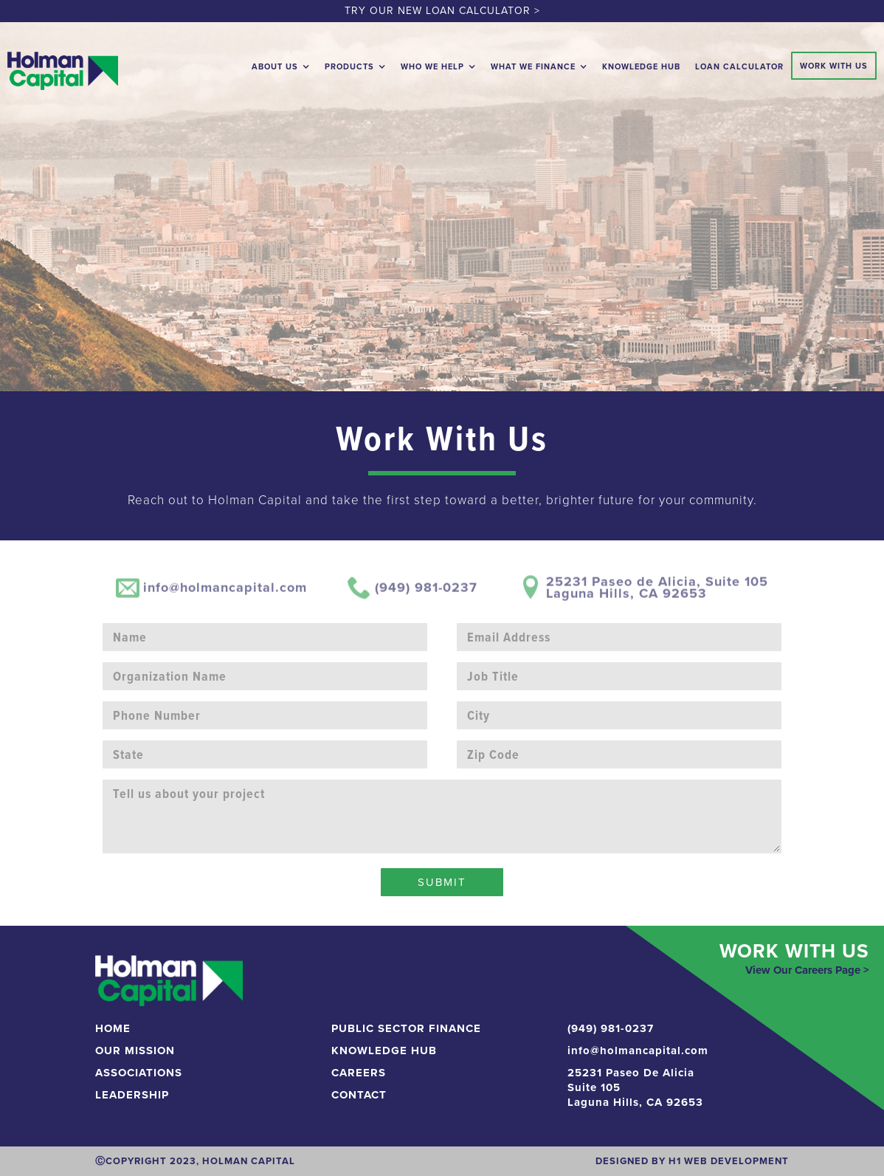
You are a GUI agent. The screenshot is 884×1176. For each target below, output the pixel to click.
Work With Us (834, 66)
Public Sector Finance (406, 1028)
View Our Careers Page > (807, 970)
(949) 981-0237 (610, 1028)
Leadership (132, 1094)
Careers (358, 1072)
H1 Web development (729, 1161)
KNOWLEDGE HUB (384, 1050)
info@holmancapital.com (637, 1050)
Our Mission (135, 1050)
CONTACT (359, 1094)
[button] (280, 63)
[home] (62, 67)
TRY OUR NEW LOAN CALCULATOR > (442, 11)
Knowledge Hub (641, 66)
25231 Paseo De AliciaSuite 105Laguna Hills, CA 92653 (635, 1087)
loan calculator (739, 66)
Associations (138, 1072)
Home (113, 1028)
